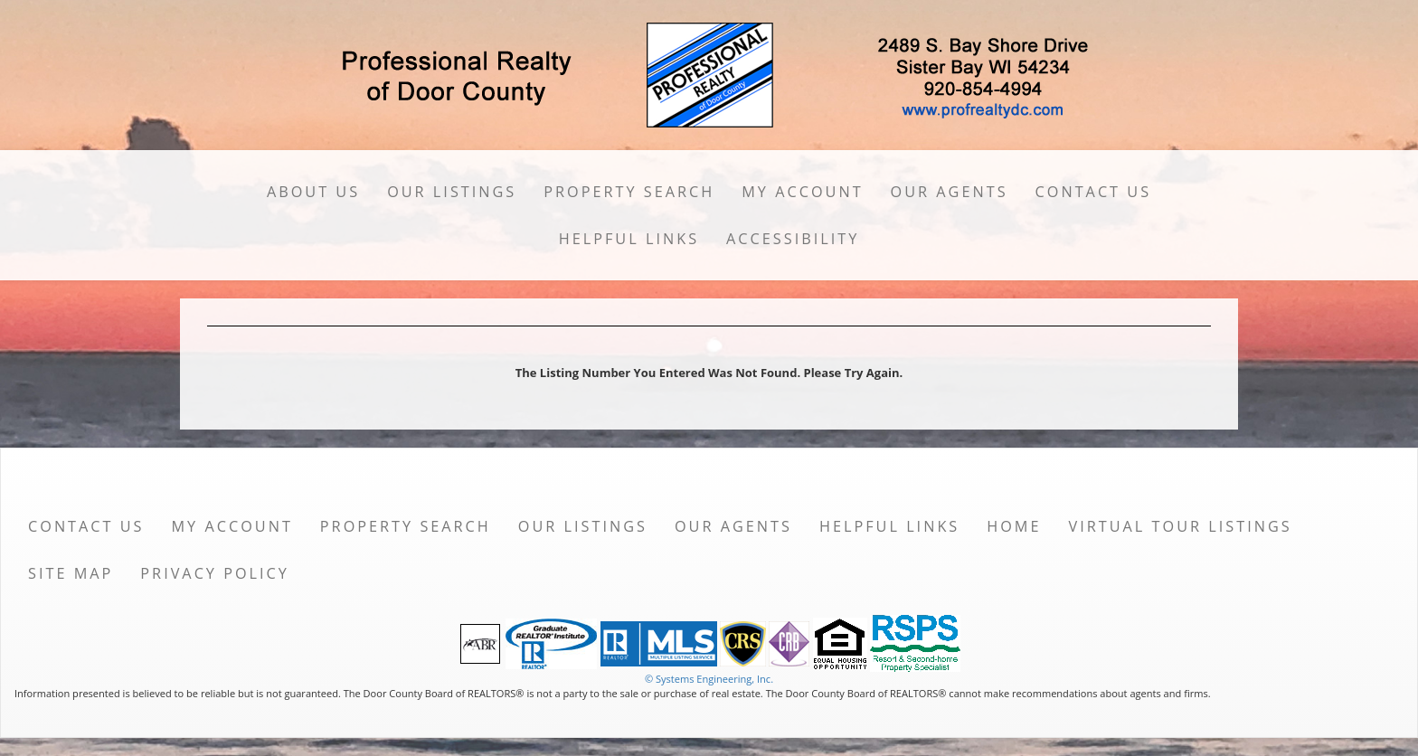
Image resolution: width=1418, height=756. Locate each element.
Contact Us (1093, 192)
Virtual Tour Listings (1180, 526)
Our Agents (949, 192)
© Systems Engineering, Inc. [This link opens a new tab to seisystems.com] (709, 678)
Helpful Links (629, 239)
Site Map (70, 573)
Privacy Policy (214, 573)
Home (1014, 526)
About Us (313, 192)
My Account (802, 192)
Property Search (629, 192)
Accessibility (792, 239)
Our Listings (451, 192)
